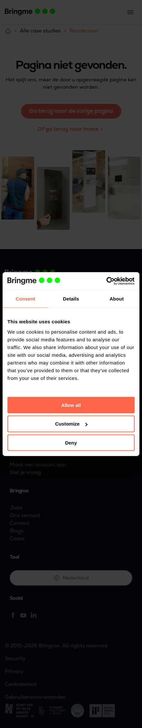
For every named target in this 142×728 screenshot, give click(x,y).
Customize (71, 424)
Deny (71, 442)
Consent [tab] (25, 298)
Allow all (71, 405)
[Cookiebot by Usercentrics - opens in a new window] (106, 281)
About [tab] (116, 298)
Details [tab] (71, 298)
